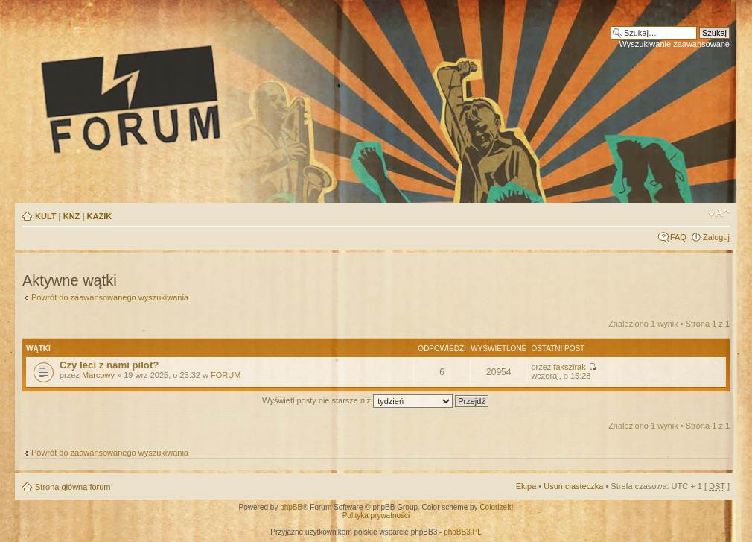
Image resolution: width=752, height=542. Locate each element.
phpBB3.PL (463, 532)
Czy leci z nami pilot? (109, 365)
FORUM (225, 375)
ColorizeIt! (496, 507)
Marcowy (98, 375)
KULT (46, 216)
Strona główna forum (73, 486)
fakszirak (569, 366)
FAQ (678, 237)
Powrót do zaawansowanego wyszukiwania (109, 297)
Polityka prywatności (376, 515)
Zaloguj (716, 237)
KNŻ (71, 216)
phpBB (291, 507)
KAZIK (99, 216)
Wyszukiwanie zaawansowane (674, 44)
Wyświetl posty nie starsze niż (375, 400)
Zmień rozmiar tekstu (719, 213)
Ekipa (526, 486)
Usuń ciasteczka (573, 486)
